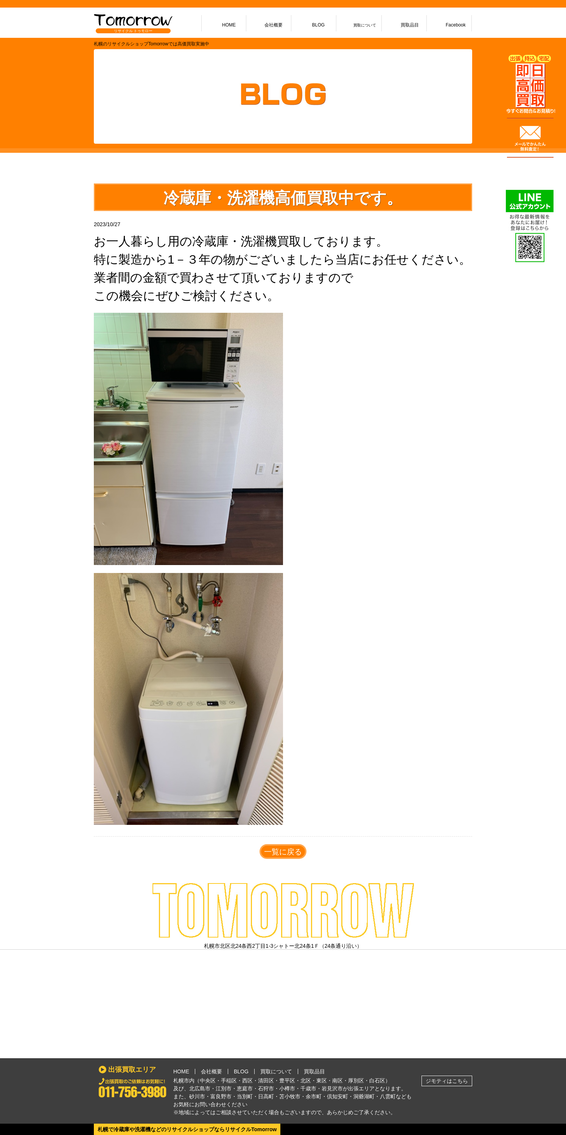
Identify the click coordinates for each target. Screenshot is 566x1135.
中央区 (208, 1081)
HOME (181, 1071)
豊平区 (287, 1081)
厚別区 (356, 1081)
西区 (247, 1081)
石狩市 (266, 1088)
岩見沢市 (332, 1088)
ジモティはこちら (447, 1081)
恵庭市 (245, 1088)
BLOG (241, 1071)
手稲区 (229, 1081)
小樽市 (287, 1088)
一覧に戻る (283, 852)
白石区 (377, 1081)
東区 (321, 1081)
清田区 (266, 1081)
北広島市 (199, 1088)
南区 (337, 1081)
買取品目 (314, 1071)
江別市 (224, 1088)
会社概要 (211, 1071)
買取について (276, 1071)
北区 (305, 1081)
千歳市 (308, 1088)
